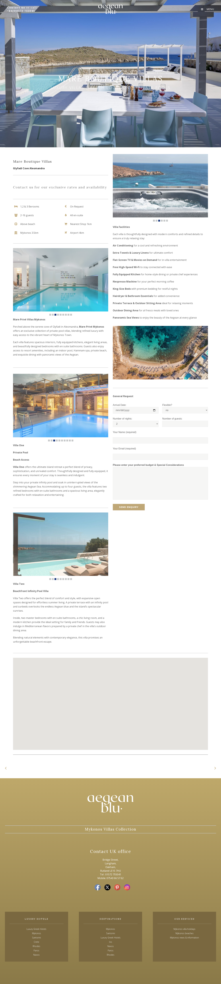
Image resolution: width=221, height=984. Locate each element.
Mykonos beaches (185, 933)
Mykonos (110, 929)
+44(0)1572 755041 (21, 11)
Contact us (16, 7)
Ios (110, 941)
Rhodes (110, 954)
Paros (110, 950)
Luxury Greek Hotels (36, 929)
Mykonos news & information (184, 937)
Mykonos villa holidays (184, 929)
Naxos (110, 946)
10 (72, 440)
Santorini (110, 933)
